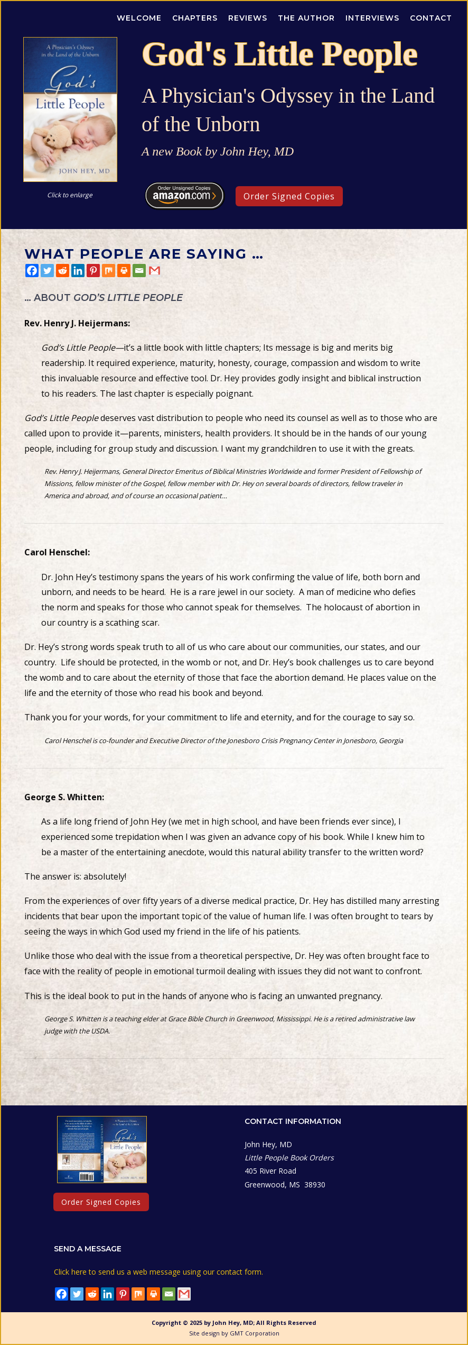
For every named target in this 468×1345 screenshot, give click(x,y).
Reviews (247, 18)
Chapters (195, 18)
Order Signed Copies (289, 196)
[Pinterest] (93, 270)
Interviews (372, 18)
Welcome (139, 18)
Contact (431, 18)
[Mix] (108, 270)
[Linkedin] (78, 270)
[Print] (123, 270)
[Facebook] (32, 270)
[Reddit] (62, 270)
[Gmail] (154, 270)
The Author (306, 18)
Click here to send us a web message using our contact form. (158, 1272)
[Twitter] (47, 270)
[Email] (139, 270)
